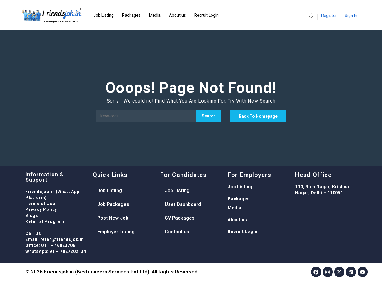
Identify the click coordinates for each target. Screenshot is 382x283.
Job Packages (113, 204)
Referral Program (44, 221)
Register (329, 15)
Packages (131, 15)
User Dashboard (183, 204)
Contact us (177, 232)
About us (177, 15)
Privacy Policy (41, 209)
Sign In (351, 15)
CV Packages (180, 218)
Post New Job (112, 218)
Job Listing (103, 15)
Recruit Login (206, 15)
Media (155, 15)
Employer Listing (116, 232)
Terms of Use (40, 203)
